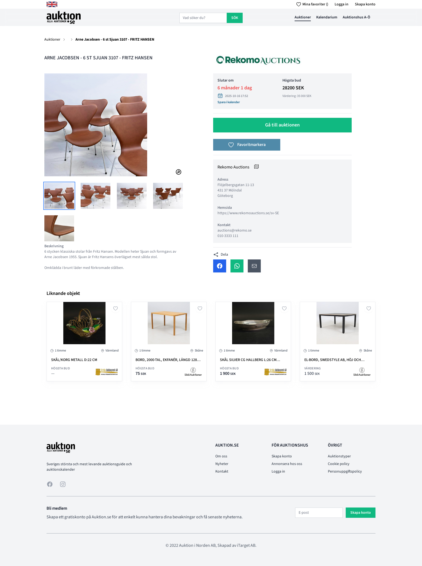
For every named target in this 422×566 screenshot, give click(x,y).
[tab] (59, 196)
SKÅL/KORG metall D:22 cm (74, 360)
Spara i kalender (228, 102)
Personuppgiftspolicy (345, 471)
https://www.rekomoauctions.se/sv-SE (248, 213)
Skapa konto (365, 4)
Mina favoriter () (311, 4)
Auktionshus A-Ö (356, 17)
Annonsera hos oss (287, 464)
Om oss (221, 456)
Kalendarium (326, 17)
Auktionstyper (339, 456)
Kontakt (221, 471)
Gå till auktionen (282, 125)
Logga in (341, 4)
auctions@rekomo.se (234, 230)
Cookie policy (339, 464)
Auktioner (303, 17)
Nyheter (221, 464)
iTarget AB (246, 545)
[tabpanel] (113, 124)
